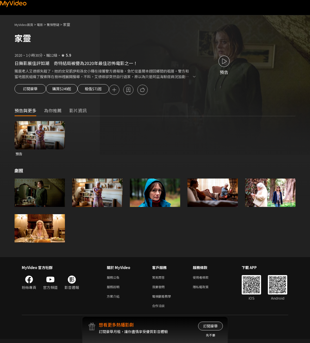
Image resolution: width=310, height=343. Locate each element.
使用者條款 (205, 278)
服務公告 (114, 278)
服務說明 (114, 289)
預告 (19, 154)
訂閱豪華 (30, 90)
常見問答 (159, 278)
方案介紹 (114, 299)
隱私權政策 (205, 289)
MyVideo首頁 (26, 24)
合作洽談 (159, 309)
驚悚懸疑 (58, 24)
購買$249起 (67, 90)
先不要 (210, 335)
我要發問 (159, 289)
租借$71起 (105, 90)
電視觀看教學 (163, 299)
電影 (43, 24)
